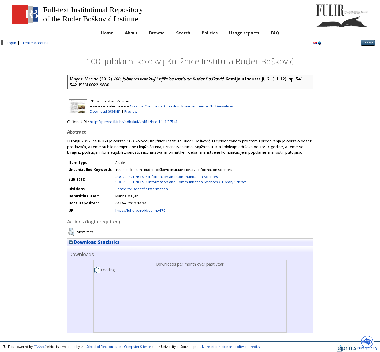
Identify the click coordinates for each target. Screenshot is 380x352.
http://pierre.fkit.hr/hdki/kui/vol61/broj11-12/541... (135, 121)
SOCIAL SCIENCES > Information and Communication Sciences (166, 176)
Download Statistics (94, 242)
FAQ (275, 33)
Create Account (34, 42)
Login (11, 42)
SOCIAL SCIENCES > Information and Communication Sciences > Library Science (181, 182)
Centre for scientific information (141, 189)
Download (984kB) (105, 111)
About (131, 33)
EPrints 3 (39, 346)
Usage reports (244, 33)
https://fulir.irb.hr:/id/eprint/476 (140, 210)
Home (107, 33)
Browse (157, 33)
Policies (210, 33)
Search (183, 33)
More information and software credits (231, 346)
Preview (130, 111)
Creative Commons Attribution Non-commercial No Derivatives (182, 106)
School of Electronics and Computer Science (118, 346)
